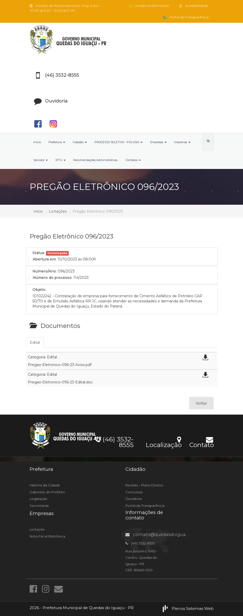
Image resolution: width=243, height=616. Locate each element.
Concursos (134, 492)
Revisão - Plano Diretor (144, 485)
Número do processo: (52, 277)
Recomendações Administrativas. (95, 160)
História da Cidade (45, 485)
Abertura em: (44, 259)
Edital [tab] (35, 342)
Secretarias (39, 506)
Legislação (38, 499)
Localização (164, 441)
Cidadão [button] (80, 142)
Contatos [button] (133, 160)
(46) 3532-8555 (114, 441)
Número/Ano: (44, 271)
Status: (38, 252)
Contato (201, 441)
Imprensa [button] (182, 142)
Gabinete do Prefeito (47, 492)
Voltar (201, 403)
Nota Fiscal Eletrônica (47, 536)
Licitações (58, 211)
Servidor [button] (40, 160)
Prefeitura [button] (57, 142)
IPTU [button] (60, 160)
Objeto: (39, 289)
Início (37, 142)
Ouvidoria (133, 499)
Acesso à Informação (149, 6)
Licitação (37, 529)
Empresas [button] (158, 142)
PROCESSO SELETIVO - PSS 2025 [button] (119, 142)
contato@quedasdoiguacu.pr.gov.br (167, 534)
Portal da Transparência (186, 17)
